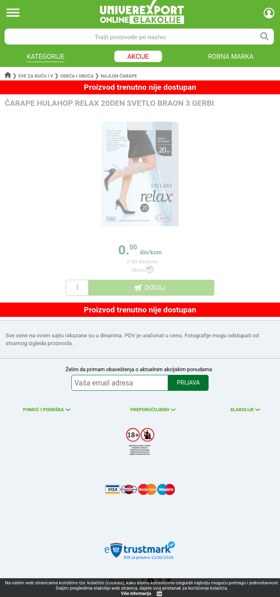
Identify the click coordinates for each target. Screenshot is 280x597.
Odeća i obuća (76, 76)
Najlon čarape (119, 76)
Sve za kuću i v (35, 76)
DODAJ (154, 288)
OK (160, 594)
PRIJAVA (188, 382)
